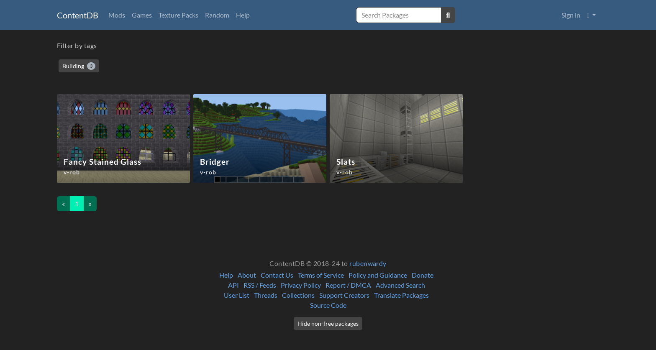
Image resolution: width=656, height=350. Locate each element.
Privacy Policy (301, 285)
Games (142, 15)
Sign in (570, 15)
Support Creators (344, 295)
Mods (116, 15)
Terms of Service (321, 275)
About (247, 275)
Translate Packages (401, 295)
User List (236, 295)
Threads (265, 295)
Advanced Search (400, 285)
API (233, 285)
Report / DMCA (348, 285)
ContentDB (77, 15)
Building (78, 66)
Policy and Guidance (377, 275)
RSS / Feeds (259, 285)
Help (243, 15)
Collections (298, 295)
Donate (422, 275)
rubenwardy (368, 263)
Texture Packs (178, 15)
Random (217, 15)
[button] (591, 15)
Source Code (328, 305)
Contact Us (277, 275)
